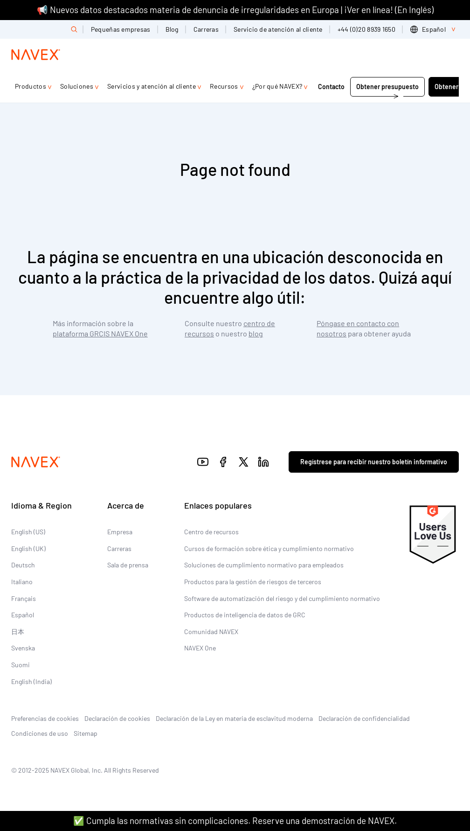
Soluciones (76, 86)
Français (23, 598)
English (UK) (28, 548)
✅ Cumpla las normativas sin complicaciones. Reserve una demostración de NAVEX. (235, 820)
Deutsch (23, 565)
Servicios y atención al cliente (151, 86)
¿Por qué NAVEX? (277, 86)
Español (22, 615)
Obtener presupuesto (387, 87)
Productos (30, 86)
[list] (434, 29)
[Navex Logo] (36, 54)
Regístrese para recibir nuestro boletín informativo (373, 462)
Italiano (22, 582)
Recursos (224, 86)
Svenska (23, 648)
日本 (17, 631)
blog (256, 333)
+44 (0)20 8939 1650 (366, 29)
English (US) (28, 532)
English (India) (31, 681)
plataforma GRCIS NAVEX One (100, 333)
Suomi (20, 665)
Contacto (331, 87)
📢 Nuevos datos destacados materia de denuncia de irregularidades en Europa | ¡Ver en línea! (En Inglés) (235, 9)
